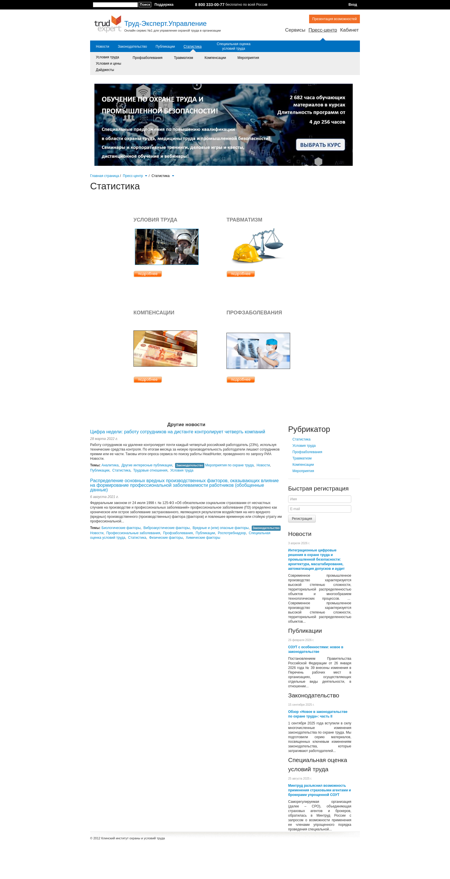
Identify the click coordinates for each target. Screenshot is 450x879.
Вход (352, 5)
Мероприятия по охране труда (229, 465)
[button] (146, 175)
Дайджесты (105, 70)
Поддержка (163, 5)
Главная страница (104, 176)
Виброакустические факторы (166, 528)
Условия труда (107, 57)
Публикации (165, 47)
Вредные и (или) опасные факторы (221, 528)
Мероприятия (248, 58)
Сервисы (295, 30)
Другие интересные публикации (146, 465)
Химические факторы (203, 538)
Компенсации (215, 58)
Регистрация (302, 519)
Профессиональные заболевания (133, 533)
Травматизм (183, 58)
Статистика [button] (163, 176)
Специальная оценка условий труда (233, 46)
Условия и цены (108, 63)
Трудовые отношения (150, 470)
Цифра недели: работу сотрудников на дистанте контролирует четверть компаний (177, 431)
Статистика (192, 47)
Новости (102, 47)
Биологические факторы (121, 528)
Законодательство (132, 47)
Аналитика (110, 465)
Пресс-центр (323, 30)
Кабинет (349, 30)
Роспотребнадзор (232, 533)
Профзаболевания (147, 58)
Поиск (145, 5)
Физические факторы (166, 538)
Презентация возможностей (334, 19)
